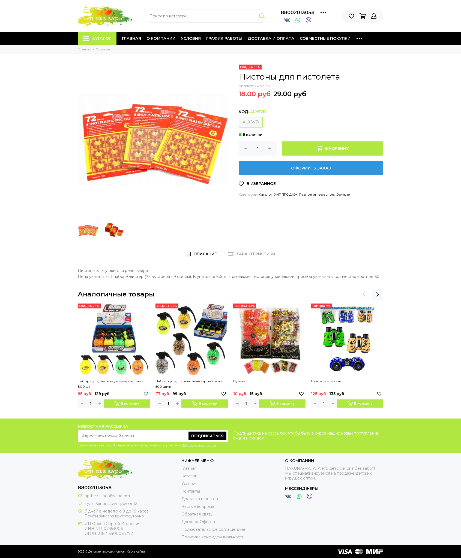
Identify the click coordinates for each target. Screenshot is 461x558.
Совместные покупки (325, 38)
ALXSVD (251, 122)
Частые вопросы (197, 506)
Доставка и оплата (271, 38)
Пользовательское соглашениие (213, 529)
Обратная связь (196, 514)
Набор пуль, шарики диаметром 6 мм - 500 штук (188, 384)
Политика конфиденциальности (212, 537)
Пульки (239, 381)
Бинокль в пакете (326, 381)
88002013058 (298, 13)
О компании (160, 38)
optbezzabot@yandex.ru (108, 495)
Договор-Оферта (198, 521)
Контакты (190, 491)
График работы (224, 38)
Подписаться (207, 435)
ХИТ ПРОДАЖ (286, 194)
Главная (131, 38)
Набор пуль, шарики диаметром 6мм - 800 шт (110, 384)
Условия (191, 38)
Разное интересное (316, 194)
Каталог (97, 38)
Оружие (343, 194)
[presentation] (364, 294)
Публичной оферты (198, 445)
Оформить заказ (311, 168)
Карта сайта (136, 551)
